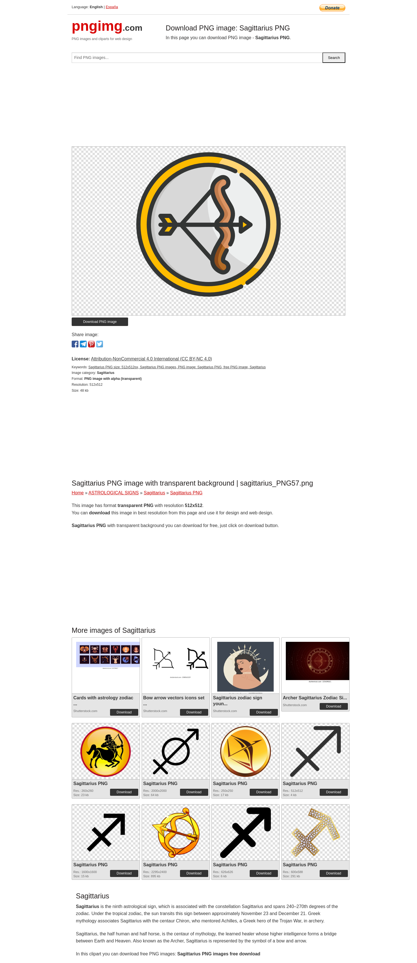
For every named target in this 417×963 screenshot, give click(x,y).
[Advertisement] (208, 106)
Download (124, 712)
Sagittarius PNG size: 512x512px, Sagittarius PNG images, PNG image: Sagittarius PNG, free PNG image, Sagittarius (176, 367)
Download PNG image (100, 322)
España (112, 7)
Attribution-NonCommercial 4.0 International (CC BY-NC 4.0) (151, 358)
